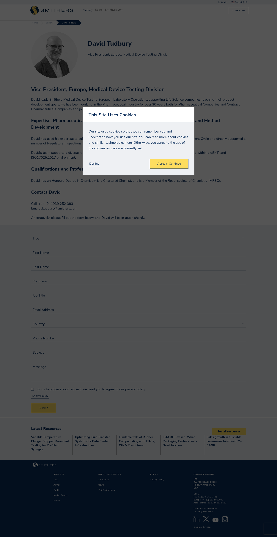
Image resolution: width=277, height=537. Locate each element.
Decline (94, 164)
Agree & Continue (169, 164)
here (128, 142)
